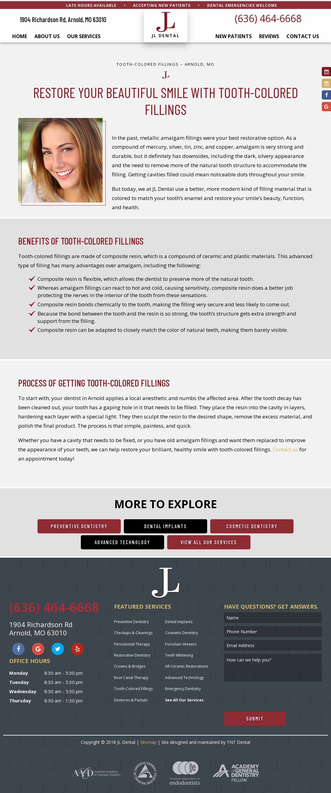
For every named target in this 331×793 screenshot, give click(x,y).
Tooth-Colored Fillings (133, 687)
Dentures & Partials (131, 698)
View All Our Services (208, 541)
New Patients (233, 35)
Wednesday (22, 690)
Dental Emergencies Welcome (242, 4)
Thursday (20, 699)
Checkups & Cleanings (133, 631)
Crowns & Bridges (129, 665)
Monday (18, 672)
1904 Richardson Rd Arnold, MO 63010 (41, 627)
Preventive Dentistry (79, 525)
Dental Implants (165, 525)
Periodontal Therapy (132, 643)
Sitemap (148, 741)
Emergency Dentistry (183, 687)
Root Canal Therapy (131, 676)
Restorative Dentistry (132, 654)
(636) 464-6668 (268, 17)
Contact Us (302, 35)
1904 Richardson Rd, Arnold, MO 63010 (63, 18)
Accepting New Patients (162, 4)
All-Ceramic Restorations (186, 665)
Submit (255, 717)
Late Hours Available (91, 4)
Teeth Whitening (179, 654)
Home (19, 35)
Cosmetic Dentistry (252, 525)
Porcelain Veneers (180, 643)
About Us (47, 35)
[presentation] (270, 695)
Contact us (285, 448)
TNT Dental (238, 741)
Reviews (269, 35)
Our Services (83, 35)
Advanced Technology (122, 541)
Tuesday (19, 681)
